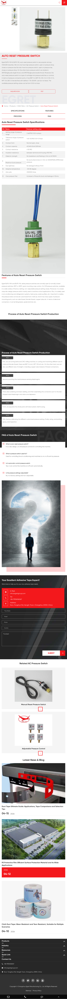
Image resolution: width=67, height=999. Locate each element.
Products (13, 108)
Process (18, 118)
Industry (5, 945)
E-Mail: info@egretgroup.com (17, 592)
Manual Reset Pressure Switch (33, 706)
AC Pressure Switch (33, 108)
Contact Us (6, 959)
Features (49, 112)
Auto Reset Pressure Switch (49, 108)
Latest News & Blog (33, 761)
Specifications (17, 112)
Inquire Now (15, 91)
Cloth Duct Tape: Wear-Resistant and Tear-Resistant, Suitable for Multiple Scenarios (33, 927)
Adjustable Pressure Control (33, 750)
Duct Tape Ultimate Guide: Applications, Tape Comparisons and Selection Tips (32, 809)
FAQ (49, 118)
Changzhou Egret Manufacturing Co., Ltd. (31, 986)
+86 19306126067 (8, 963)
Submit (56, 653)
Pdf (42, 91)
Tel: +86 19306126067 (16, 598)
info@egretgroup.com (10, 967)
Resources (6, 950)
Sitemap (28, 990)
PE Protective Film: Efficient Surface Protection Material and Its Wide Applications (30, 865)
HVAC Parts (21, 108)
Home (6, 108)
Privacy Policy (37, 990)
